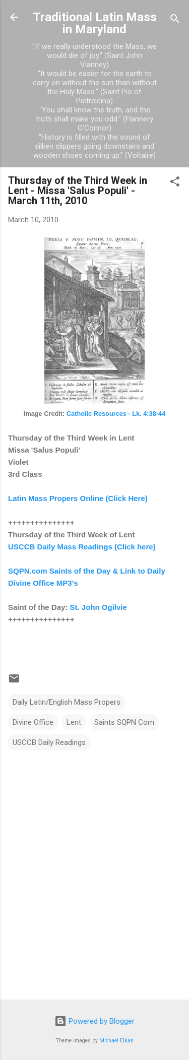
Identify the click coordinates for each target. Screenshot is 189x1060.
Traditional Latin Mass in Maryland (95, 23)
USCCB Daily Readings (49, 742)
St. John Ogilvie (98, 607)
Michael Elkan (116, 1040)
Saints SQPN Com (124, 722)
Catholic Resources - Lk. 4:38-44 (116, 413)
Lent (74, 722)
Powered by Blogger (94, 1021)
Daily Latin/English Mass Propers (66, 702)
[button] (175, 183)
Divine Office (33, 722)
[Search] (175, 20)
